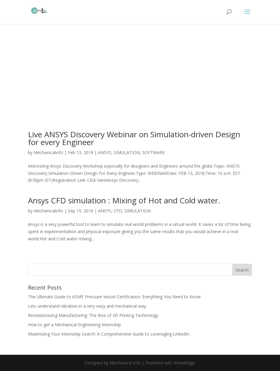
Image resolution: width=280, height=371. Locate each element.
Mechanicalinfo (48, 152)
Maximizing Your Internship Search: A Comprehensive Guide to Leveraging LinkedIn (108, 334)
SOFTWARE (153, 152)
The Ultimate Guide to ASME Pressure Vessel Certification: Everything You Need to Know (114, 297)
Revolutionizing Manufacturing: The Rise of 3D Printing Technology (93, 315)
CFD (118, 211)
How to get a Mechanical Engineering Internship (74, 324)
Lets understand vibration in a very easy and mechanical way (87, 306)
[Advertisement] (140, 86)
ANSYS (104, 152)
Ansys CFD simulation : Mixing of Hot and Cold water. (124, 200)
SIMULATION (127, 152)
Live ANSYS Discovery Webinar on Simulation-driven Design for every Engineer (134, 138)
